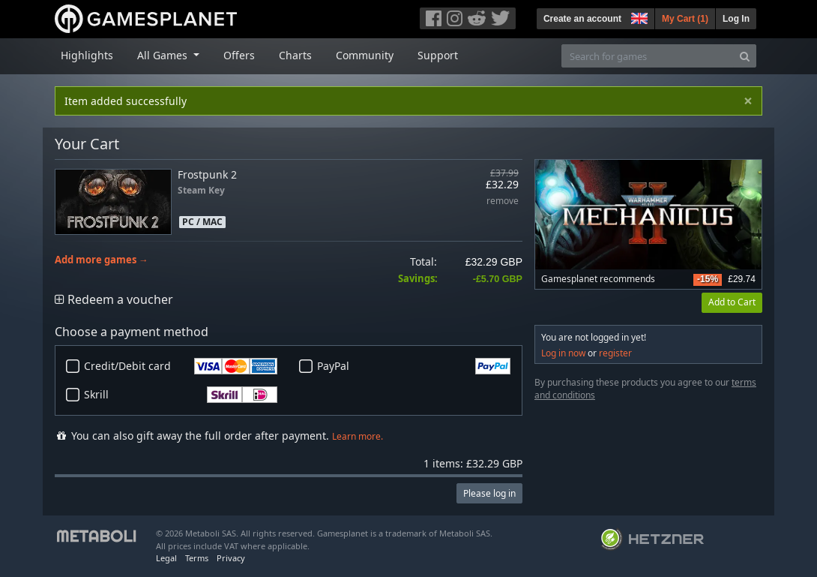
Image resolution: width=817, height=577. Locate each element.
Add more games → (101, 260)
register (615, 353)
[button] (638, 16)
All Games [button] (163, 55)
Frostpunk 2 (207, 174)
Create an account (582, 19)
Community (365, 55)
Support (437, 55)
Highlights (87, 55)
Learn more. (357, 436)
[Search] (744, 56)
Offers (239, 55)
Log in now (563, 353)
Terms (196, 557)
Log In (736, 19)
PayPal (413, 366)
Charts (295, 55)
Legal (166, 557)
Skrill (180, 394)
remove (502, 201)
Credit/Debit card (180, 366)
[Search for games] (647, 56)
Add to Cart (732, 302)
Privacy (231, 557)
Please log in (489, 493)
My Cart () (685, 19)
